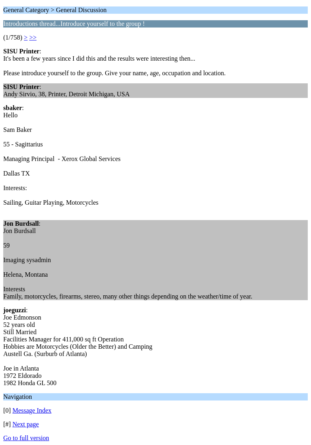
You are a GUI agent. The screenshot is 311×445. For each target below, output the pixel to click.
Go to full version (26, 437)
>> (32, 37)
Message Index (32, 410)
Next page (26, 424)
